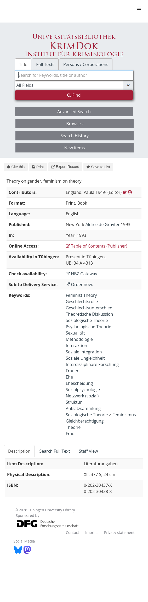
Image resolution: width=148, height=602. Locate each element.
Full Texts (45, 64)
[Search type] (74, 85)
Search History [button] (74, 136)
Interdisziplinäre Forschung (92, 364)
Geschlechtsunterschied (89, 308)
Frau (70, 433)
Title (23, 64)
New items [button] (74, 148)
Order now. (79, 284)
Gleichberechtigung (85, 421)
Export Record (65, 167)
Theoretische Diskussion (89, 314)
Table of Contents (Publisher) (96, 246)
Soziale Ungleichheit (85, 358)
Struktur (74, 402)
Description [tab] (19, 451)
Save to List (98, 167)
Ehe (69, 377)
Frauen (72, 371)
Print (38, 167)
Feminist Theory (81, 295)
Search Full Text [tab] (54, 451)
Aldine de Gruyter (103, 224)
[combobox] (74, 75)
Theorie (73, 427)
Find (74, 95)
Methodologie (79, 339)
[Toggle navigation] (139, 8)
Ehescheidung (79, 383)
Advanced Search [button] (74, 111)
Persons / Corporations (85, 64)
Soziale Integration (84, 352)
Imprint (91, 532)
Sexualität (75, 333)
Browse (75, 124)
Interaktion (76, 345)
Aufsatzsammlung (83, 408)
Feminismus (124, 415)
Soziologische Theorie (87, 320)
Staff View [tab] (88, 451)
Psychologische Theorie (88, 327)
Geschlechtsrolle (82, 301)
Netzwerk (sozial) (82, 396)
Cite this (16, 167)
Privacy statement (119, 532)
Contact (72, 532)
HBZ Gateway (81, 274)
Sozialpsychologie (83, 389)
